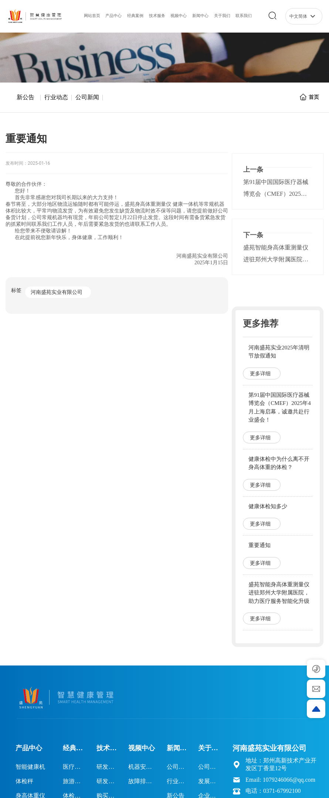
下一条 (253, 235)
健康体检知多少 (267, 506)
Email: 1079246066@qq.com (280, 780)
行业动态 (56, 97)
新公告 (25, 97)
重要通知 (259, 545)
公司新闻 (87, 97)
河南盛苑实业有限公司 (56, 292)
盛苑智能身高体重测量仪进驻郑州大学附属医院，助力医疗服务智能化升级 (275, 259)
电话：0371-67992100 (273, 791)
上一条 (253, 169)
